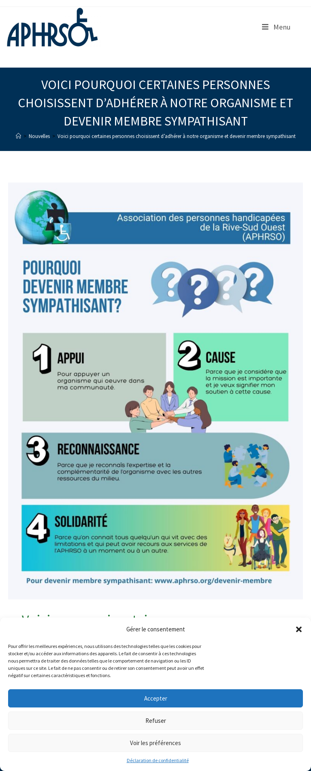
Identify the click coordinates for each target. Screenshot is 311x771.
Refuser (155, 720)
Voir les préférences (155, 743)
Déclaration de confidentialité (158, 760)
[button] (299, 629)
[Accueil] (18, 136)
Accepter (155, 698)
